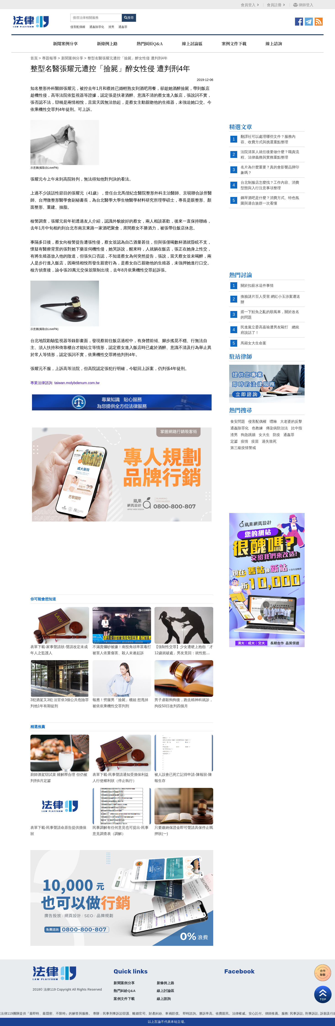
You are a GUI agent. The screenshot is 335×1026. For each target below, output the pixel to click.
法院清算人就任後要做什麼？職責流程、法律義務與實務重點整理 (270, 154)
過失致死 (269, 441)
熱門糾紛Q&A (150, 43)
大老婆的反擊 (291, 421)
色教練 (257, 428)
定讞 (234, 441)
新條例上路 (107, 43)
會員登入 (250, 5)
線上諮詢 (274, 43)
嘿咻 (273, 421)
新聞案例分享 (65, 43)
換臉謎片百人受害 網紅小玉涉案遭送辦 (270, 299)
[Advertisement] (121, 558)
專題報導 (49, 58)
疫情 (244, 441)
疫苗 (255, 441)
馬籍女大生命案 (253, 343)
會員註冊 (276, 5)
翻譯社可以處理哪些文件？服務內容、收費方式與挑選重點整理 (268, 139)
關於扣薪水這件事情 (257, 285)
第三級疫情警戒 (243, 448)
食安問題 (237, 421)
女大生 (264, 435)
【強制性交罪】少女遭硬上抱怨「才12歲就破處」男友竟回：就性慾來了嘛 (183, 653)
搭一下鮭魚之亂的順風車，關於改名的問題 (270, 314)
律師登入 (303, 5)
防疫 (276, 435)
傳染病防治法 (277, 428)
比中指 (296, 428)
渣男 (111, 27)
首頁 (34, 58)
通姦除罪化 (96, 27)
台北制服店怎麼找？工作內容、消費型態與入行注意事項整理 (270, 185)
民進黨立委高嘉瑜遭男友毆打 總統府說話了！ (270, 330)
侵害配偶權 (77, 27)
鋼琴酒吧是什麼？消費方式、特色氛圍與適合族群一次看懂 (270, 200)
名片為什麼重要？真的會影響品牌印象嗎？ (270, 170)
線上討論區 (192, 43)
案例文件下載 (234, 43)
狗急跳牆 (248, 435)
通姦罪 (122, 27)
